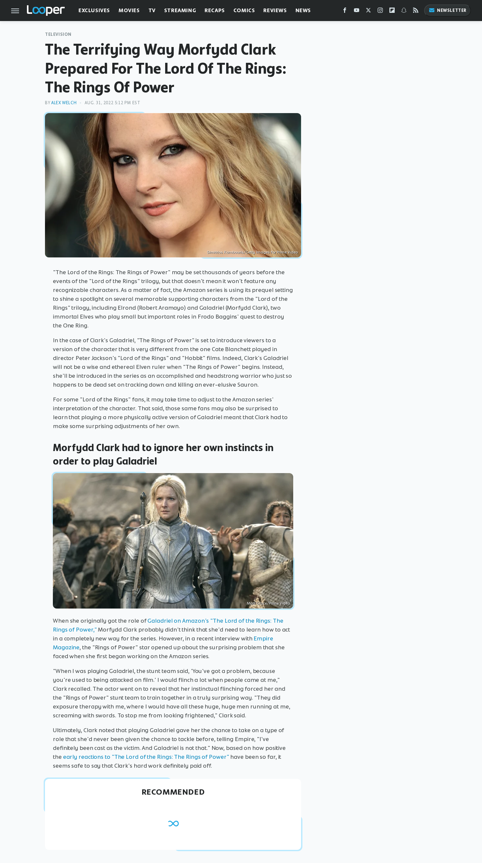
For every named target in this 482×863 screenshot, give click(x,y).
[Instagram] (380, 12)
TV (152, 10)
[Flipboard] (392, 12)
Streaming (180, 10)
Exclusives (94, 10)
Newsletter (447, 10)
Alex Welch (64, 103)
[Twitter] (368, 12)
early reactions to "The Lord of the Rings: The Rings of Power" (146, 757)
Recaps (215, 10)
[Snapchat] (404, 12)
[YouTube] (356, 12)
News (303, 10)
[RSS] (415, 12)
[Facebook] (344, 12)
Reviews (275, 10)
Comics (244, 10)
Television (58, 34)
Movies (129, 10)
